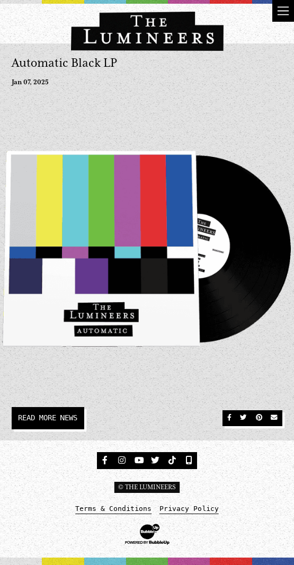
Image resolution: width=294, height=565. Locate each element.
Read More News (47, 417)
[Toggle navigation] (283, 11)
